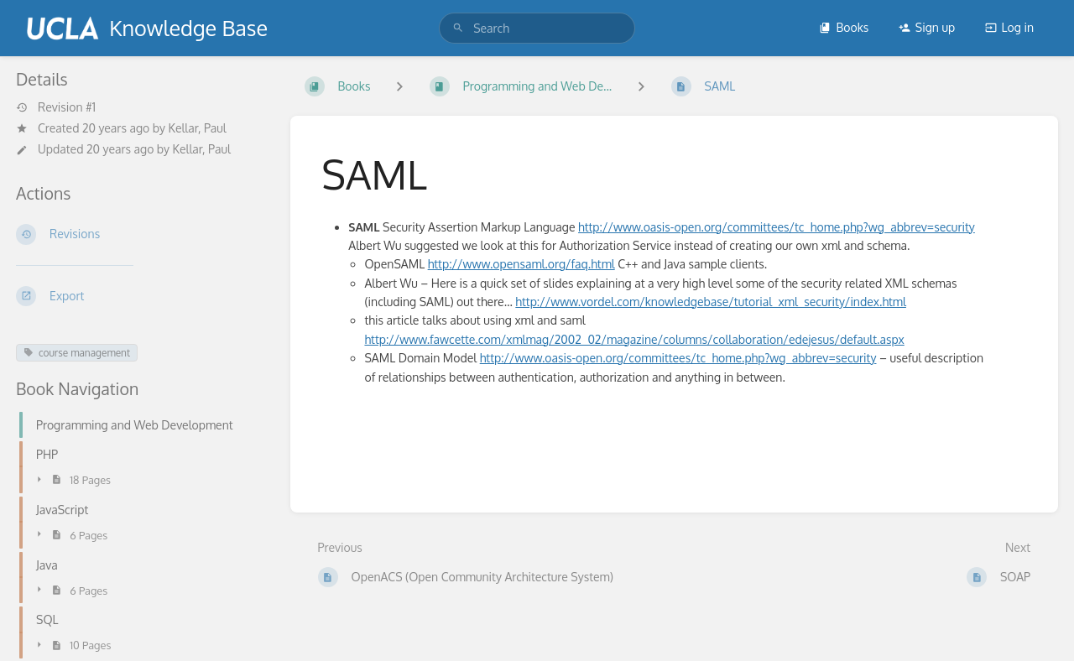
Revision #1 (56, 107)
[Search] (458, 28)
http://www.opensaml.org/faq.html (521, 264)
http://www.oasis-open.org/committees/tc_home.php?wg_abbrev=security (776, 227)
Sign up (927, 27)
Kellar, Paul (198, 128)
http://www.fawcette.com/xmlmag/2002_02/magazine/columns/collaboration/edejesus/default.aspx (634, 339)
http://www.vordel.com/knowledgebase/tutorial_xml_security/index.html (710, 301)
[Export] (140, 296)
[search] (537, 28)
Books (843, 27)
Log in (1009, 27)
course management (76, 352)
